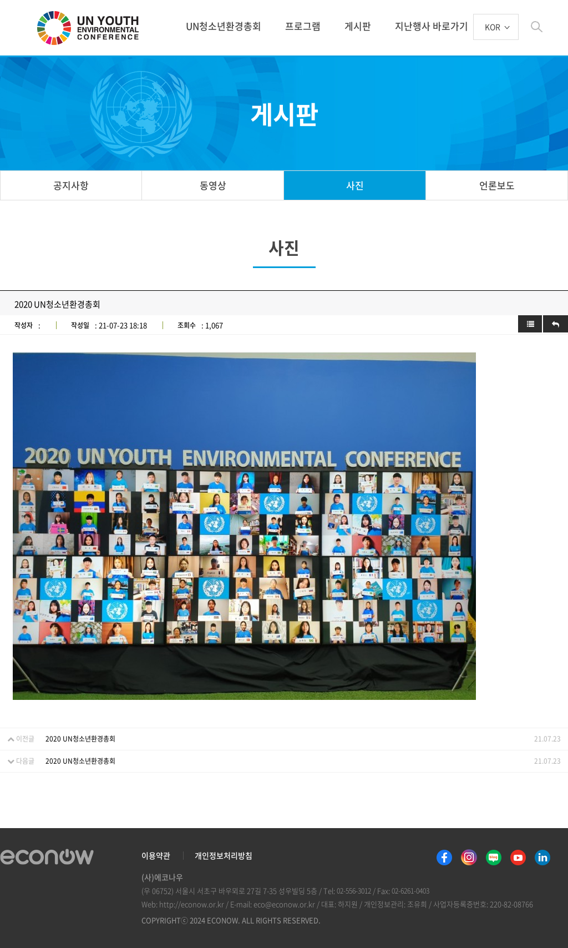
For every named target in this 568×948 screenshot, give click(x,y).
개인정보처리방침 (223, 855)
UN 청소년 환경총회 (92, 29)
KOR (492, 27)
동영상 (213, 185)
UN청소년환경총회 (223, 26)
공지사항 (71, 185)
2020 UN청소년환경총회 (80, 739)
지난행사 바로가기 (431, 26)
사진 (355, 185)
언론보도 (497, 185)
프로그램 (303, 26)
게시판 (357, 26)
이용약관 (155, 855)
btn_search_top (536, 27)
